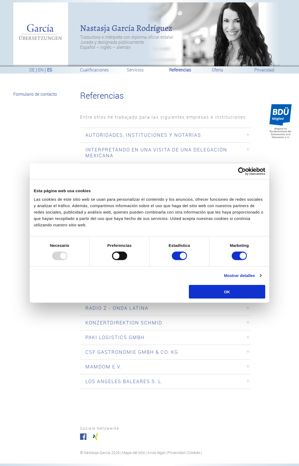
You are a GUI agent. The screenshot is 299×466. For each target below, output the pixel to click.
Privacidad (264, 70)
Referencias (180, 70)
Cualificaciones (94, 70)
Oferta (217, 70)
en (40, 70)
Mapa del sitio (133, 453)
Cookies (193, 453)
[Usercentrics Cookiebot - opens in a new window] (242, 171)
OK (227, 291)
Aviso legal (156, 453)
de (32, 70)
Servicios (135, 70)
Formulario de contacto (35, 94)
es (49, 70)
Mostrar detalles (239, 275)
